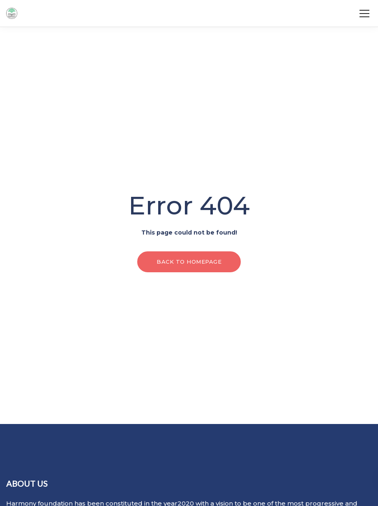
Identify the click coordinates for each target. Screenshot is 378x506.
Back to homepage (189, 261)
